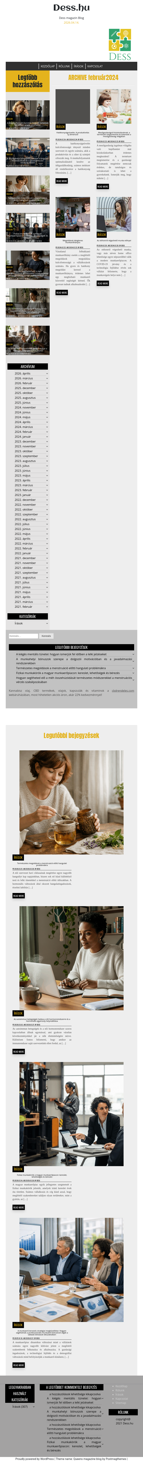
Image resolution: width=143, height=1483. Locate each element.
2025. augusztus (25, 401)
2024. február (23, 435)
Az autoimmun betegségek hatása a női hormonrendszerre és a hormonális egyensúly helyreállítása (27, 311)
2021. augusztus (25, 581)
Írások (78, 66)
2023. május (22, 479)
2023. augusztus (25, 464)
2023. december (25, 445)
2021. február (23, 610)
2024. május (22, 420)
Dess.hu (71, 8)
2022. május (22, 537)
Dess (27, 128)
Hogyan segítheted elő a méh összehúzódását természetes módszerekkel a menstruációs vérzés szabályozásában (27, 273)
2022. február (23, 552)
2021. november (25, 566)
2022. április (22, 542)
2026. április (22, 377)
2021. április (22, 600)
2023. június (22, 474)
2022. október (24, 513)
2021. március (24, 605)
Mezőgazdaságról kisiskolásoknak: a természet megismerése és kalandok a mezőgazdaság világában (114, 139)
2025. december (25, 391)
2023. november (25, 450)
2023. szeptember (26, 459)
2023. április (22, 484)
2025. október (24, 396)
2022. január (23, 556)
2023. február (23, 493)
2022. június (22, 532)
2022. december (25, 503)
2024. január (23, 440)
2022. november (25, 508)
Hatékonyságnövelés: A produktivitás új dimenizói (73, 134)
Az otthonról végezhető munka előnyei (114, 260)
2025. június (22, 406)
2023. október (24, 454)
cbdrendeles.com (123, 694)
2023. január (23, 498)
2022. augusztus (25, 522)
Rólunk (64, 66)
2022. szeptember (26, 518)
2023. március (24, 488)
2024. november (25, 411)
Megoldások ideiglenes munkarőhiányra (72, 260)
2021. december (25, 561)
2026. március (24, 382)
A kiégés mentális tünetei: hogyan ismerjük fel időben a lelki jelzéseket (27, 121)
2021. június (22, 590)
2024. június (22, 416)
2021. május (22, 595)
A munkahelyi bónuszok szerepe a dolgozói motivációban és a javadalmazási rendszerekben (27, 162)
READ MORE (61, 187)
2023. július (22, 469)
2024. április (22, 425)
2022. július (22, 527)
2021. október (24, 571)
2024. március (24, 430)
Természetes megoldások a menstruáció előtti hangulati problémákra (27, 199)
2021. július (22, 586)
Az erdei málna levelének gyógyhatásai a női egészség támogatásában (28, 350)
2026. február (23, 386)
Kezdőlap (48, 66)
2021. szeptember (26, 576)
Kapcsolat (95, 66)
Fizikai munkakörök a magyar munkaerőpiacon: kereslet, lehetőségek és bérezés (28, 237)
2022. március (24, 547)
